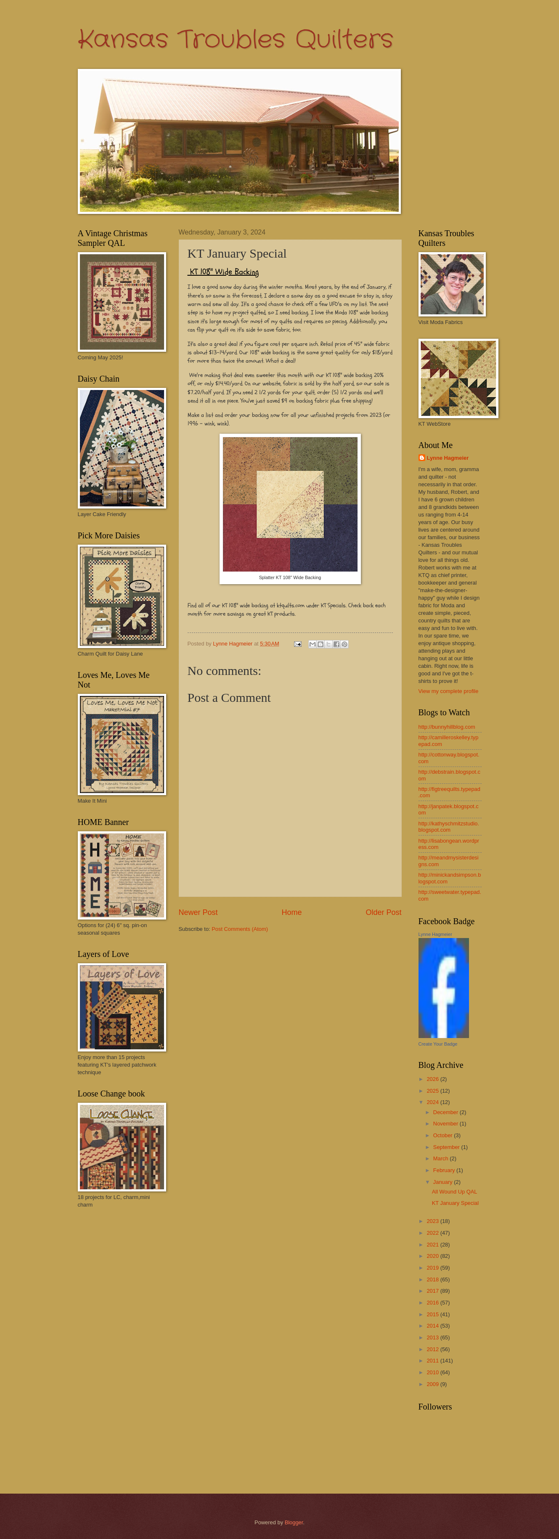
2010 (433, 1372)
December (446, 1112)
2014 (433, 1326)
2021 (433, 1244)
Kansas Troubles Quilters (235, 40)
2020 (433, 1256)
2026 (433, 1079)
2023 (433, 1221)
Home (291, 912)
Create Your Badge (438, 1043)
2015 (433, 1314)
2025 (433, 1091)
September (447, 1147)
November (446, 1123)
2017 (433, 1291)
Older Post (383, 912)
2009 (433, 1384)
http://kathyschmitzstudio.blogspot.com (449, 826)
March (441, 1158)
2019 (433, 1268)
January (443, 1182)
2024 (433, 1102)
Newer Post (198, 912)
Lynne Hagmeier (448, 458)
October (443, 1135)
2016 (433, 1302)
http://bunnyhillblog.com (447, 727)
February (444, 1170)
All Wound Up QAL (454, 1192)
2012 (433, 1349)
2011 (433, 1360)
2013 (433, 1337)
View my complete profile (449, 691)
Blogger (294, 1522)
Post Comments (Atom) (240, 929)
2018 (433, 1279)
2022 (433, 1233)
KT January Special (455, 1203)
